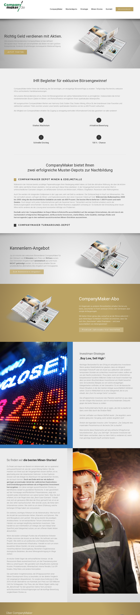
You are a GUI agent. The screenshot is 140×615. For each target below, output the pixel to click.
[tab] (70, 179)
